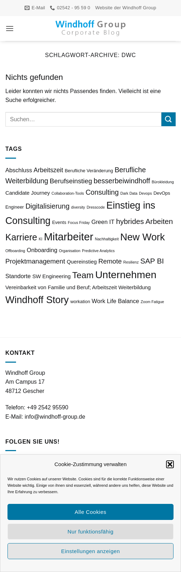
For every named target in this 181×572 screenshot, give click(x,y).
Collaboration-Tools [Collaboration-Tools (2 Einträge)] (67, 193)
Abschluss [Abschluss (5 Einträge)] (18, 170)
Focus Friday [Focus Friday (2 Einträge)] (79, 222)
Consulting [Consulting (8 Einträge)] (102, 192)
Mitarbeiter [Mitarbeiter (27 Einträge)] (68, 236)
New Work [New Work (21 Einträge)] (142, 236)
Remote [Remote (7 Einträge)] (110, 261)
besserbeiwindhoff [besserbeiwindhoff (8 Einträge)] (122, 181)
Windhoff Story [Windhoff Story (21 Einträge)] (37, 299)
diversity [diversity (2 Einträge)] (78, 207)
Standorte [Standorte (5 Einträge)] (18, 276)
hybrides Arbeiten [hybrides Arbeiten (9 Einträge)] (144, 221)
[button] (170, 464)
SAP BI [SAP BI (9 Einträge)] (152, 261)
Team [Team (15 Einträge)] (83, 275)
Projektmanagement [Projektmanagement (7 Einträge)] (35, 261)
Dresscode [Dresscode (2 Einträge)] (96, 207)
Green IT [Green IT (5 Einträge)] (102, 222)
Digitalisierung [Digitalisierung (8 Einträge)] (47, 206)
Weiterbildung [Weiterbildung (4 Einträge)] (134, 287)
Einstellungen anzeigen (90, 551)
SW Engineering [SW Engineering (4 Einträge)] (51, 276)
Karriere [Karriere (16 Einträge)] (21, 237)
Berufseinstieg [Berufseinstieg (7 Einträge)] (71, 181)
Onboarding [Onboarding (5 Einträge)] (42, 250)
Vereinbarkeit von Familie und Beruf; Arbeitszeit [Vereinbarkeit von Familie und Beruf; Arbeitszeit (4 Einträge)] (61, 287)
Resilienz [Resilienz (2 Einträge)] (131, 262)
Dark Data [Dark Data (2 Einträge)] (129, 193)
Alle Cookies (91, 512)
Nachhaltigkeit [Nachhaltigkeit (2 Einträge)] (107, 239)
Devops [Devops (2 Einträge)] (145, 193)
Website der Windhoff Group (125, 7)
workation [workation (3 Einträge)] (80, 301)
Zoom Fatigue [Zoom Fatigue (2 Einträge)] (152, 302)
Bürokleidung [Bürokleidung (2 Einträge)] (163, 182)
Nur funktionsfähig (90, 531)
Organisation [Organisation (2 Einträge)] (69, 251)
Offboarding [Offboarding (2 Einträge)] (15, 251)
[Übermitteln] (168, 119)
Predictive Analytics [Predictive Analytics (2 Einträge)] (98, 251)
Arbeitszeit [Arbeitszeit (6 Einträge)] (48, 170)
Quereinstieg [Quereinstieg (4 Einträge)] (82, 262)
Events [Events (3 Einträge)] (59, 222)
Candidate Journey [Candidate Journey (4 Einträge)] (27, 193)
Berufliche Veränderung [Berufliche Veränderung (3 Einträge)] (89, 170)
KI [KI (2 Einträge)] (40, 239)
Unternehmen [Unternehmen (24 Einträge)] (125, 274)
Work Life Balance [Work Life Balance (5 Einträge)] (115, 301)
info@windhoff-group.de (55, 417)
